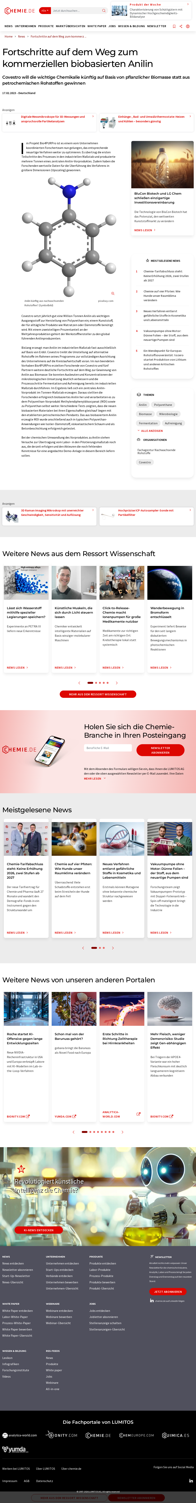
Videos (6, 1376)
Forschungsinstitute (15, 1370)
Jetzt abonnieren (168, 1292)
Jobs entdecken (99, 1311)
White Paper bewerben (17, 1329)
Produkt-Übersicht (101, 1288)
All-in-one (52, 1389)
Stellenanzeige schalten (105, 1323)
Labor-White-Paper (15, 1317)
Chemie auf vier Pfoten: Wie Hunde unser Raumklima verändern (162, 295)
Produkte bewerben (102, 1282)
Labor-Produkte (99, 1270)
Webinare (52, 1383)
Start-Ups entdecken (59, 1270)
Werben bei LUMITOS (16, 1468)
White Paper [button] (96, 26)
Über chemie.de (71, 1468)
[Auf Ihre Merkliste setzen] (174, 26)
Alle (44, 10)
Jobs (49, 1376)
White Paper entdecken (17, 1311)
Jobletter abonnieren (103, 1317)
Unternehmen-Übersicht (62, 1288)
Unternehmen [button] (25, 26)
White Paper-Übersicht (17, 1335)
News (49, 1358)
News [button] (9, 26)
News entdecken (13, 1263)
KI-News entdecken (39, 1230)
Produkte (52, 1364)
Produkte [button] (46, 26)
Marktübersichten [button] (70, 26)
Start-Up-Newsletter (16, 1276)
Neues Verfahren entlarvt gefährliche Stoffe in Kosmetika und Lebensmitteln (165, 315)
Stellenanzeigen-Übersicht (107, 1329)
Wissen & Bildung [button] (131, 26)
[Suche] (104, 11)
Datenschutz (44, 1481)
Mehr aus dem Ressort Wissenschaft (98, 694)
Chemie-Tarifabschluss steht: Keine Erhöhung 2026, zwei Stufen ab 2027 (166, 275)
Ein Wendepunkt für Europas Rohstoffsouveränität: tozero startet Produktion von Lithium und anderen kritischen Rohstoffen (165, 359)
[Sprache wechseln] (187, 26)
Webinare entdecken (59, 1311)
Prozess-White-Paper (16, 1323)
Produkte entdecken (102, 1263)
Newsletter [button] (156, 26)
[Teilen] (181, 26)
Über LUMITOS (45, 1468)
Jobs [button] (112, 26)
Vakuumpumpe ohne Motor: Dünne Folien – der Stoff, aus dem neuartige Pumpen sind (166, 335)
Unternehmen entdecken (62, 1263)
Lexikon (7, 1358)
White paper (54, 1370)
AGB (26, 1481)
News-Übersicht (12, 1282)
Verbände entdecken (59, 1276)
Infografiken (10, 1364)
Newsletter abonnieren (160, 750)
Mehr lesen (95, 778)
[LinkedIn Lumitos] (191, 1481)
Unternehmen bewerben (62, 1282)
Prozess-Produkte (101, 1276)
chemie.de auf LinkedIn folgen (167, 1300)
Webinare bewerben (59, 1317)
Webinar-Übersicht (58, 1323)
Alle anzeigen (149, 431)
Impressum (9, 1481)
